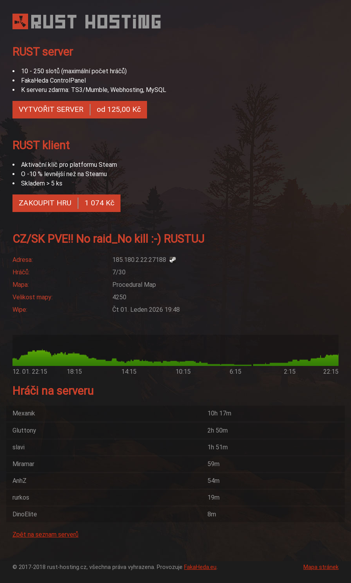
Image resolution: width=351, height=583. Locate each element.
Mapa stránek (321, 567)
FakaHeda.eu (200, 567)
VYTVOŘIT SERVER (80, 109)
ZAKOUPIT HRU (66, 203)
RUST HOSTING (97, 21)
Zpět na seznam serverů (45, 534)
